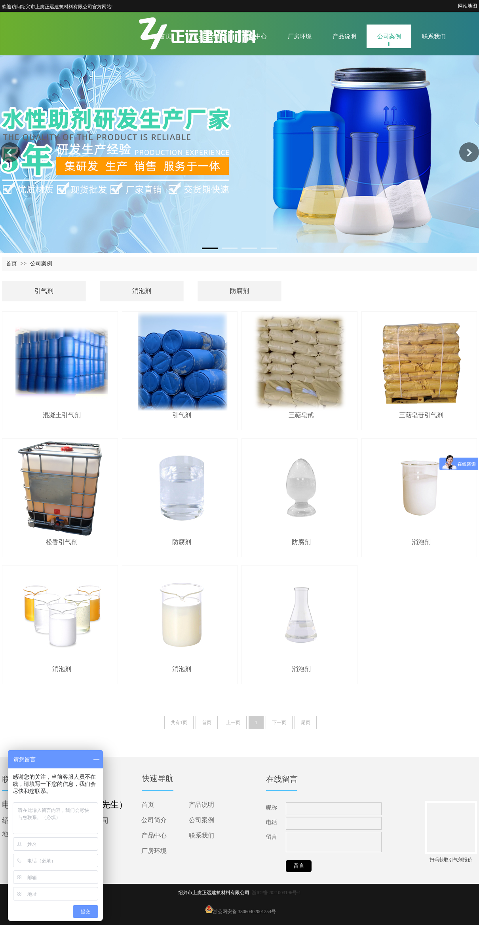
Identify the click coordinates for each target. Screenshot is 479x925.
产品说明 (201, 804)
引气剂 (43, 291)
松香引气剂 (62, 542)
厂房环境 (154, 850)
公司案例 (41, 264)
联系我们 (201, 835)
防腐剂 (239, 291)
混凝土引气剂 (62, 415)
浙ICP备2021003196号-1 (276, 892)
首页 (11, 264)
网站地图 (467, 6)
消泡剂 (141, 291)
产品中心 (154, 835)
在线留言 (282, 779)
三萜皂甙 (301, 415)
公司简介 (154, 820)
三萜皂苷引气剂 (421, 415)
